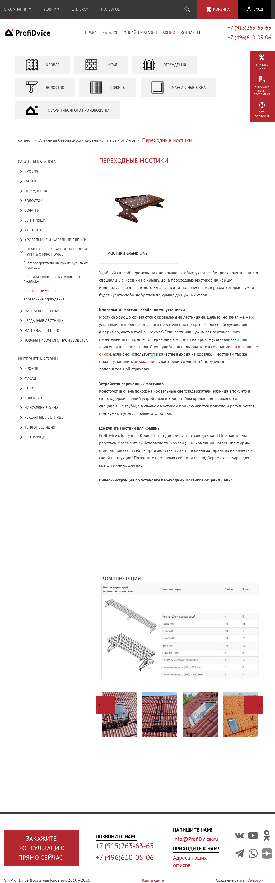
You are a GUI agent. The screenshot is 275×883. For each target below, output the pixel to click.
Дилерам (80, 9)
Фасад (101, 64)
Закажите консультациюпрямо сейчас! (41, 848)
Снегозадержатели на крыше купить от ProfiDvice (55, 265)
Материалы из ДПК (38, 331)
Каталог (110, 32)
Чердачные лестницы (41, 321)
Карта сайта (153, 880)
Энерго (254, 880)
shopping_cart (209, 9)
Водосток (44, 87)
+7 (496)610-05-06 (249, 37)
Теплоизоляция (36, 427)
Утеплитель (32, 230)
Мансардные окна (178, 87)
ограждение (145, 361)
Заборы (28, 388)
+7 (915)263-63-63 (249, 27)
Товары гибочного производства (67, 110)
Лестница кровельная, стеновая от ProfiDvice (51, 279)
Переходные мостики (41, 290)
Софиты (108, 87)
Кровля (42, 64)
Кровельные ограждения (43, 299)
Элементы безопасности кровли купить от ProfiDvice (87, 140)
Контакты (190, 32)
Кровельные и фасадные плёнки (52, 240)
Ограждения (164, 64)
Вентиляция (33, 220)
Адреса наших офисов (190, 861)
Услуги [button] (50, 9)
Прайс (91, 32)
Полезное (110, 9)
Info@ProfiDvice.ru (195, 839)
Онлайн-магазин (140, 32)
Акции (168, 32)
